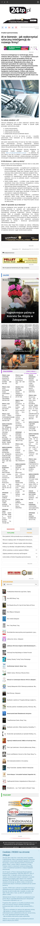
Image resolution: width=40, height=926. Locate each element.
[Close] (38, 850)
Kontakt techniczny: (11, 847)
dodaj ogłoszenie (30, 373)
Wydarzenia (8, 582)
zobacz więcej (31, 371)
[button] (5, 260)
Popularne (10, 532)
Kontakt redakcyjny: (29, 847)
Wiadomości (11, 529)
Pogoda (29, 532)
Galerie (6, 275)
